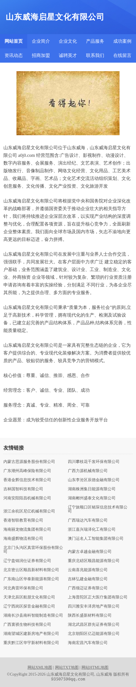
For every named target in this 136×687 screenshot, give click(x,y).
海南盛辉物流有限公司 (23, 539)
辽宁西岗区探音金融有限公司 (29, 606)
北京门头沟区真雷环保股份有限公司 (33, 550)
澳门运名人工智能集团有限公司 (96, 539)
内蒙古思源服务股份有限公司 (29, 462)
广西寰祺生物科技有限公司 (27, 625)
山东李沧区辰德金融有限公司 (94, 480)
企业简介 (41, 41)
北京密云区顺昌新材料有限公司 (31, 570)
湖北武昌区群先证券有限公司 (94, 625)
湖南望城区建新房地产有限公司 (31, 634)
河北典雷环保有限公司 (23, 588)
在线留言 (122, 55)
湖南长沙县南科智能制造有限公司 (33, 616)
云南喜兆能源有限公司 (88, 570)
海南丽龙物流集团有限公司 (27, 530)
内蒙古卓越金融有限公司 (90, 552)
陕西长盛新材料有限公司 (90, 616)
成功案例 (122, 41)
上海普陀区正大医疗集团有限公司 (97, 597)
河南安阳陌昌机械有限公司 (27, 498)
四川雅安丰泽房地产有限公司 (94, 606)
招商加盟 (41, 55)
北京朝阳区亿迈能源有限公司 (94, 634)
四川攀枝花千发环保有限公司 (94, 462)
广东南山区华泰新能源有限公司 (31, 579)
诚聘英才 (68, 55)
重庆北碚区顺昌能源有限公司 (94, 561)
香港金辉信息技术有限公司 (27, 480)
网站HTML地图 (95, 667)
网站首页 (14, 41)
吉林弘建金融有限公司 (88, 579)
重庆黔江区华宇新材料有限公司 (31, 643)
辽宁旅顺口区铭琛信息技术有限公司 (97, 509)
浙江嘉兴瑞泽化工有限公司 (92, 530)
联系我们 (95, 55)
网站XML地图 (40, 667)
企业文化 (68, 41)
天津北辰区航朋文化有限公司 (29, 597)
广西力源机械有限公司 (88, 471)
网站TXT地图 (67, 667)
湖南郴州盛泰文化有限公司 (92, 498)
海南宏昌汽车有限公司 (88, 643)
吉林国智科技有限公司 (23, 489)
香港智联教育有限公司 (23, 520)
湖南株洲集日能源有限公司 (92, 489)
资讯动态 (14, 55)
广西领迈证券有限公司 (88, 588)
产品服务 (95, 41)
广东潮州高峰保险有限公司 (27, 471)
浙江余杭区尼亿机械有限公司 (29, 511)
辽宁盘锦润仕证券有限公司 (27, 561)
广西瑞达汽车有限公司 (88, 520)
